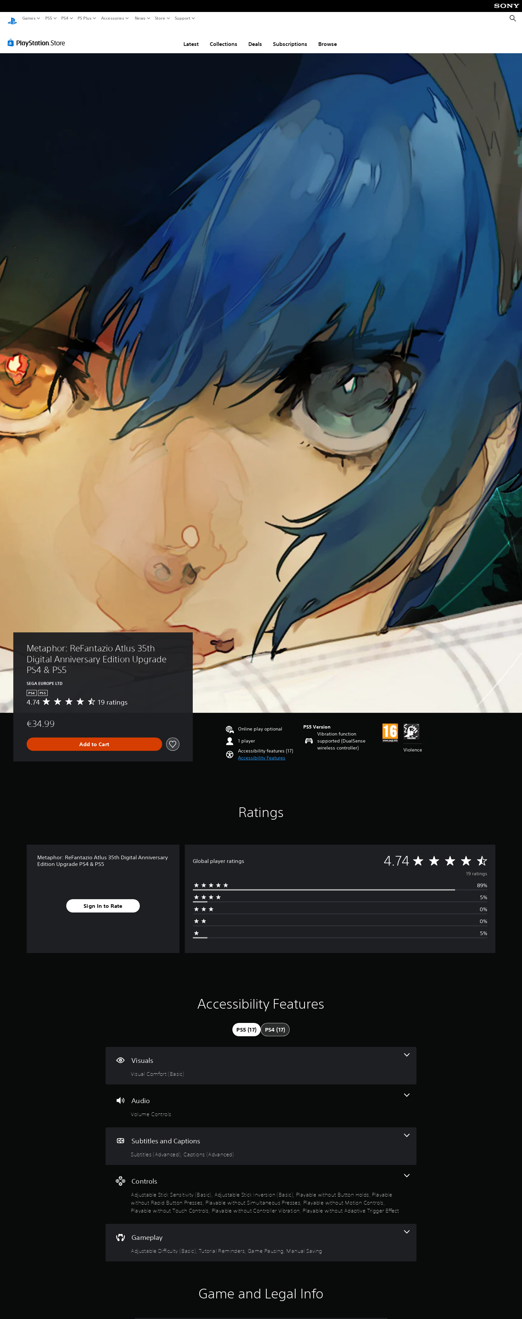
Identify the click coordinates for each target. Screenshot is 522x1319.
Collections (223, 37)
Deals (255, 37)
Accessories (112, 18)
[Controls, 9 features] (261, 1188)
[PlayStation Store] (38, 36)
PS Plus (85, 18)
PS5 (48, 18)
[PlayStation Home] (12, 18)
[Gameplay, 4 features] (261, 1236)
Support (183, 18)
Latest (191, 37)
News (139, 18)
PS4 (65, 18)
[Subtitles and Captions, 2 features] (261, 1140)
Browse (327, 37)
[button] (261, 751)
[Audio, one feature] (261, 1099)
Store (160, 18)
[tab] (246, 1023)
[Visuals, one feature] (261, 1059)
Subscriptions (290, 37)
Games (29, 18)
